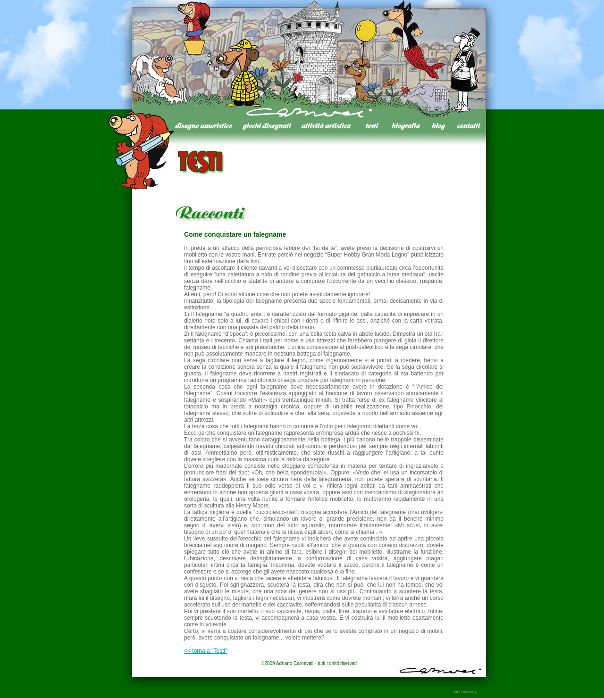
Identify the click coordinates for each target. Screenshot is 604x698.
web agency (465, 692)
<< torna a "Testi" (205, 651)
